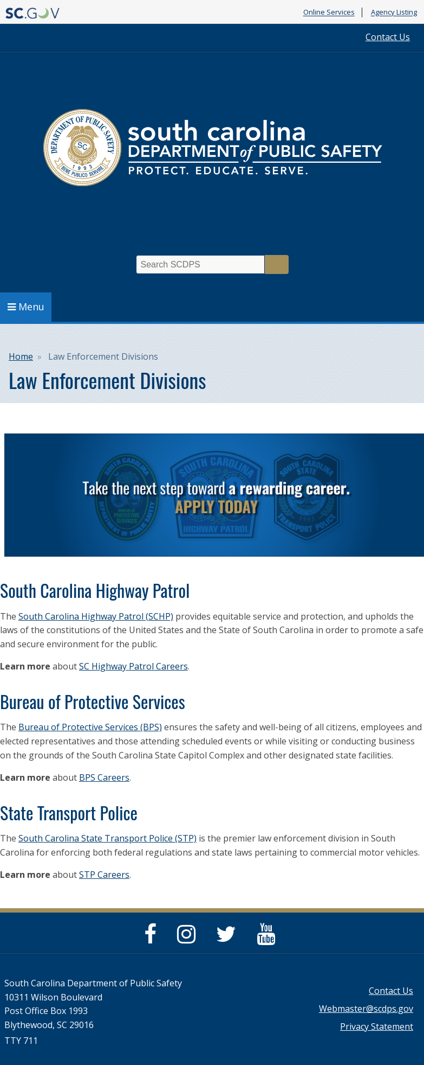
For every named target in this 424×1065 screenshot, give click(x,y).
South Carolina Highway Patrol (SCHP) (95, 616)
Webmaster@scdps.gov (366, 1009)
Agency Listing (394, 12)
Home (21, 356)
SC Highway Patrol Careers (133, 666)
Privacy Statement (376, 1026)
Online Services (329, 12)
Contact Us (388, 37)
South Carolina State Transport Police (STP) (107, 838)
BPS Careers (104, 777)
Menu (26, 306)
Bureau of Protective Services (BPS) (90, 727)
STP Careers (104, 875)
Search (277, 264)
